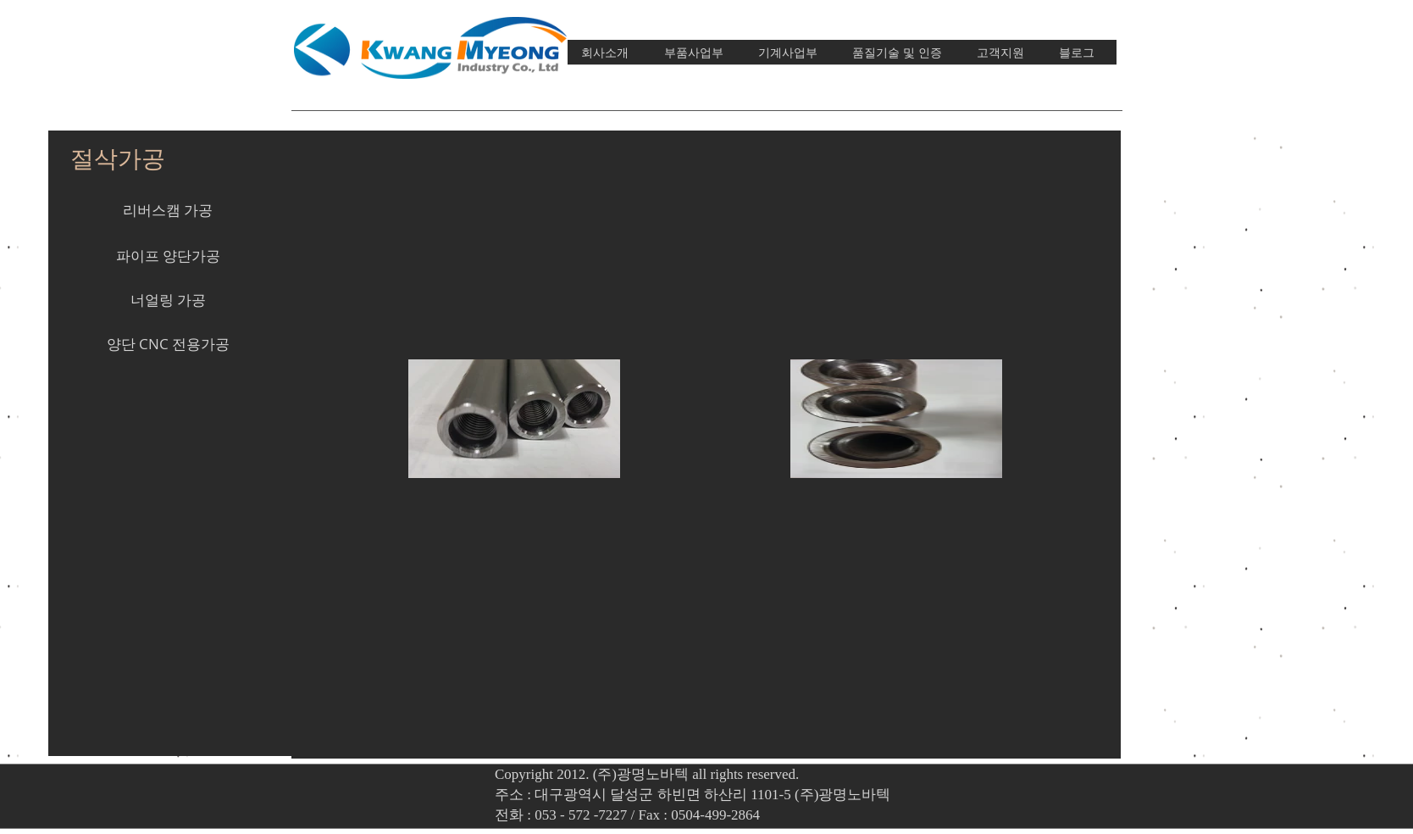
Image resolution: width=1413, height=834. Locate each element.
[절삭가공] (117, 158)
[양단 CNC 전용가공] (168, 344)
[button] (167, 432)
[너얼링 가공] (167, 300)
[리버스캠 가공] (167, 210)
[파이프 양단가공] (168, 256)
